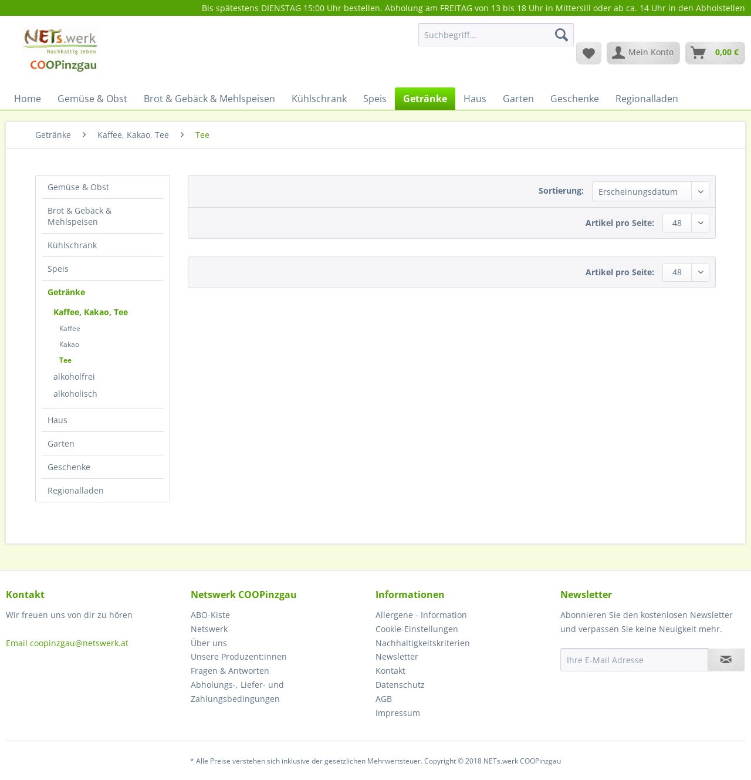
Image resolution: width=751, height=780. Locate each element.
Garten (61, 443)
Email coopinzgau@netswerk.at (67, 643)
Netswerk (209, 628)
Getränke (66, 292)
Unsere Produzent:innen (239, 656)
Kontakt (390, 670)
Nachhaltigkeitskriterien (423, 643)
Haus (57, 420)
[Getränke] (425, 98)
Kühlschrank (72, 245)
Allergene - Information (421, 614)
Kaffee (69, 328)
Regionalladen (76, 490)
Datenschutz (400, 684)
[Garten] (518, 98)
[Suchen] (561, 34)
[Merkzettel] (588, 53)
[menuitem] (496, 40)
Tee (65, 360)
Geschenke (69, 466)
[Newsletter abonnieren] (726, 659)
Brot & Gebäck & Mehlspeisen (79, 216)
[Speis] (375, 98)
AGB (384, 698)
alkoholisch (75, 393)
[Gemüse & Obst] (92, 98)
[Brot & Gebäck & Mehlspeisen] (209, 98)
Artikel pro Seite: (620, 222)
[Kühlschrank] (319, 98)
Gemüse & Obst (78, 187)
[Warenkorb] (715, 53)
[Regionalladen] (646, 98)
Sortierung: (561, 190)
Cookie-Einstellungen (417, 628)
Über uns (209, 643)
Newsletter (397, 656)
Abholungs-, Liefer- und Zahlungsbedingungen (237, 691)
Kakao (69, 344)
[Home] (27, 98)
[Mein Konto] (643, 53)
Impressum (398, 712)
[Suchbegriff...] (496, 34)
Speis (58, 268)
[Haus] (475, 98)
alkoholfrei (74, 376)
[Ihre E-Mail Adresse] (634, 659)
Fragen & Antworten (230, 670)
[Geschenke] (574, 98)
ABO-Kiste (210, 614)
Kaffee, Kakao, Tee (90, 312)
